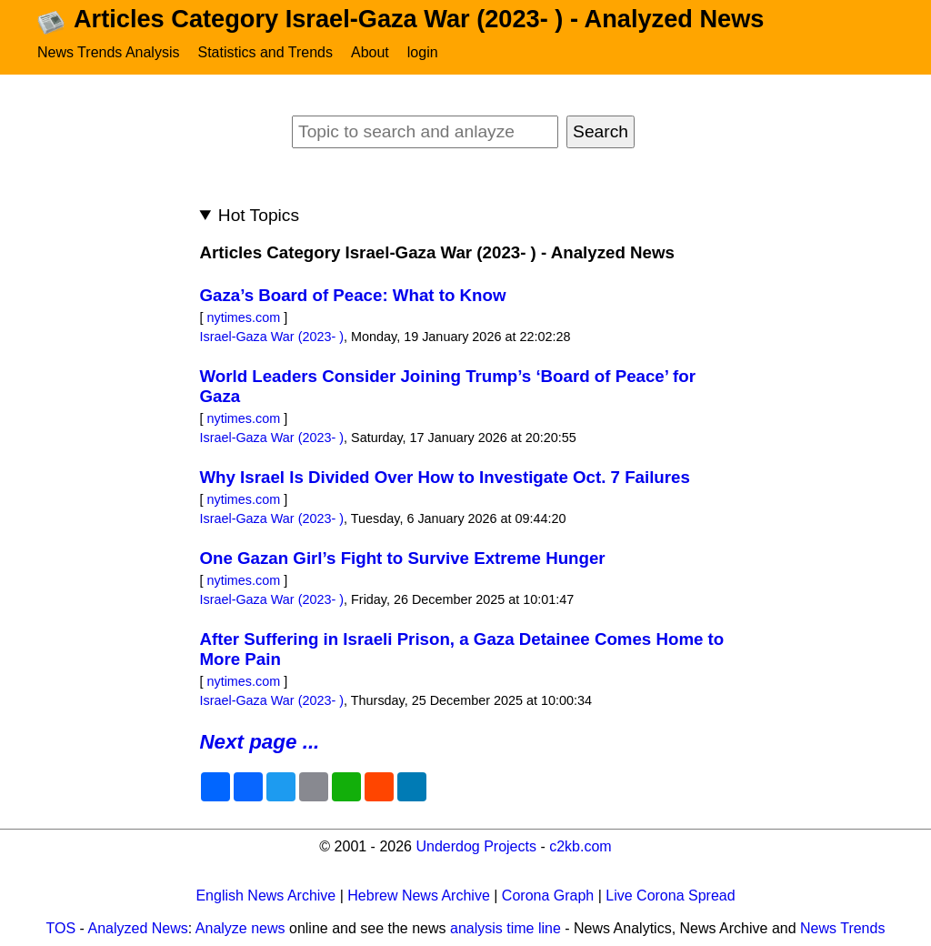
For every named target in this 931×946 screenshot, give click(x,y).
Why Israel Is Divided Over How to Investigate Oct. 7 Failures (444, 477)
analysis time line (505, 928)
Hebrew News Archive (418, 895)
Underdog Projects (475, 846)
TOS (61, 928)
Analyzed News (138, 928)
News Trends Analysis (108, 52)
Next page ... (259, 741)
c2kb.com (580, 846)
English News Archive (265, 895)
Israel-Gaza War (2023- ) (271, 336)
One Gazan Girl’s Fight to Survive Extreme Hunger (402, 558)
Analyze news (240, 928)
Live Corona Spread (670, 895)
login (422, 52)
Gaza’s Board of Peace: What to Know (352, 295)
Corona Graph (548, 895)
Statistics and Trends (265, 52)
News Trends (842, 928)
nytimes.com (243, 317)
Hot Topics (258, 215)
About (370, 52)
